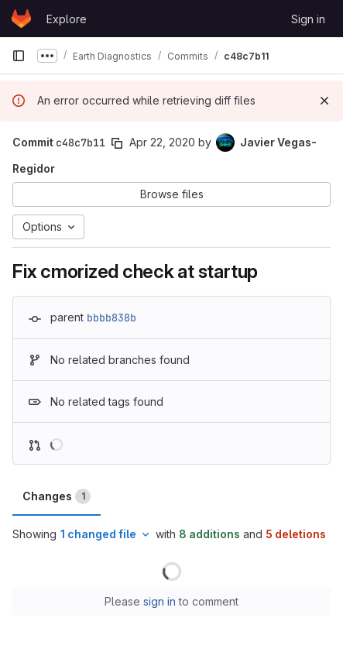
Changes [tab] (56, 496)
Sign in (308, 19)
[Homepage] (21, 18)
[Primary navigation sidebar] (18, 55)
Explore (66, 19)
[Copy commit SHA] (117, 143)
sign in (159, 601)
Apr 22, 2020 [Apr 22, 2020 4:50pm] (162, 142)
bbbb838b (111, 317)
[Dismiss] (324, 100)
